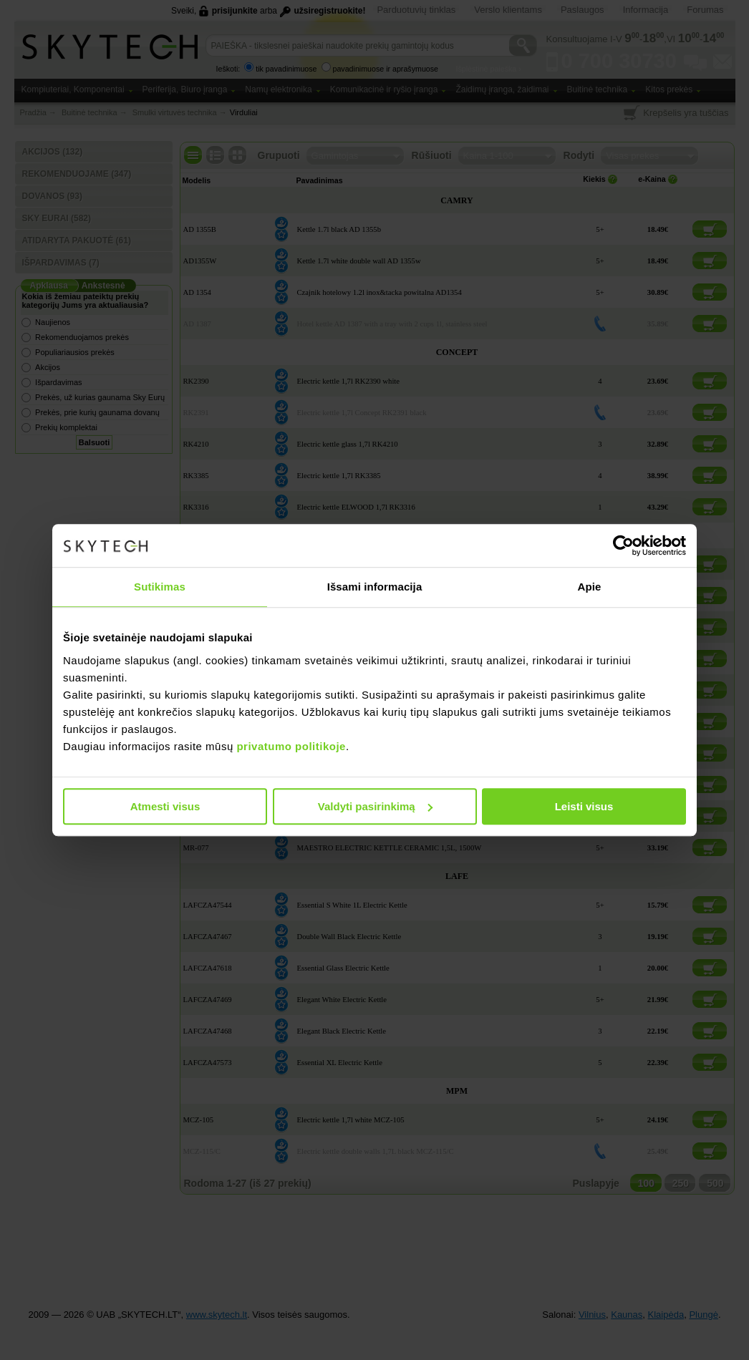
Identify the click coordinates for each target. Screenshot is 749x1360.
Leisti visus (584, 806)
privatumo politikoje (291, 746)
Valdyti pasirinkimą (375, 806)
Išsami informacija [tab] (374, 587)
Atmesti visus (165, 806)
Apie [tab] (589, 587)
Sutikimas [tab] (159, 587)
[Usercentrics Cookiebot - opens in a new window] (623, 545)
